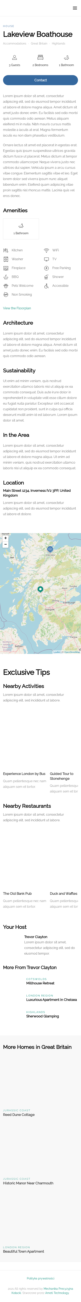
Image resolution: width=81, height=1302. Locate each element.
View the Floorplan (17, 308)
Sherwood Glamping (42, 1016)
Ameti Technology (57, 1293)
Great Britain (39, 43)
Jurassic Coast (17, 1110)
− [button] (5, 545)
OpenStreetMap (72, 652)
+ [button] (5, 539)
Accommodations (14, 43)
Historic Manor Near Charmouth (28, 1183)
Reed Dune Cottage (19, 1115)
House (8, 26)
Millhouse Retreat (40, 983)
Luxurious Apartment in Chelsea (51, 1000)
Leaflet (57, 652)
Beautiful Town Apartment (23, 1251)
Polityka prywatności (40, 1278)
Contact (40, 80)
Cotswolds (36, 979)
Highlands (58, 43)
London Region (39, 995)
